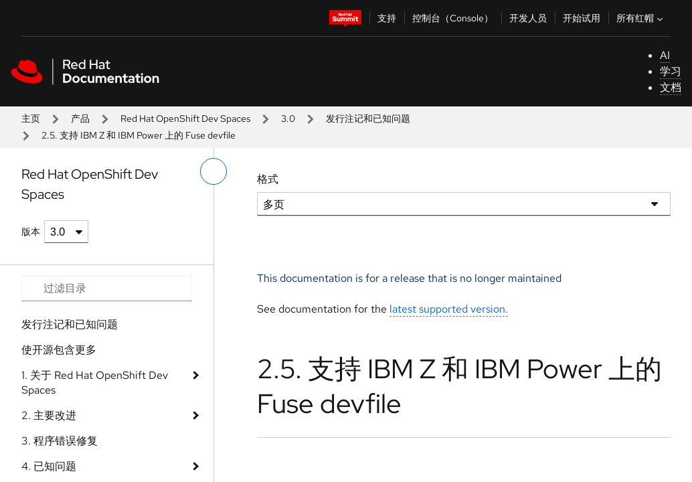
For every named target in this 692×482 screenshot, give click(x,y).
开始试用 (581, 18)
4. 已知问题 (48, 466)
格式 (267, 179)
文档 (670, 87)
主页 (30, 118)
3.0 (288, 118)
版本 (30, 232)
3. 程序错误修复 (59, 441)
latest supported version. (449, 309)
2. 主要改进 (48, 415)
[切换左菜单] (213, 171)
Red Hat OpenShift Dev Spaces (185, 118)
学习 (670, 71)
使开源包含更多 (58, 350)
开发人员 (528, 18)
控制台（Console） (452, 18)
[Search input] (106, 288)
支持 (386, 18)
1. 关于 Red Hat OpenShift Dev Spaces (94, 382)
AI (665, 55)
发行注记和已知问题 (368, 118)
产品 (80, 118)
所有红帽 (641, 18)
